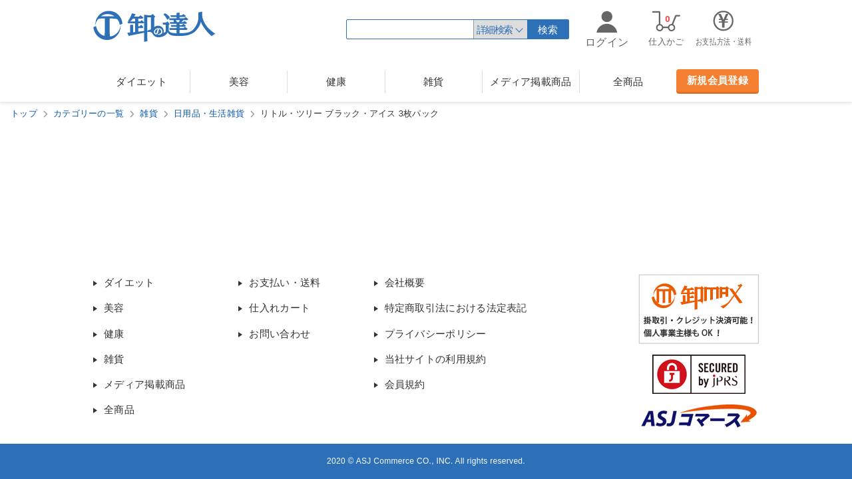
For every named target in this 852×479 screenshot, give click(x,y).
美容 (239, 81)
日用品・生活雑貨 (209, 113)
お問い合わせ (279, 333)
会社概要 (405, 282)
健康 (336, 81)
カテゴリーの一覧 (88, 113)
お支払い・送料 (284, 282)
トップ (24, 113)
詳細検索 (495, 29)
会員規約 (405, 384)
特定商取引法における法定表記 (456, 307)
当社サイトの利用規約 (436, 359)
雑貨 (433, 81)
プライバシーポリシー (436, 333)
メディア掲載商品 (530, 81)
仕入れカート (279, 307)
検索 (548, 29)
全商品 (628, 81)
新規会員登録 (717, 80)
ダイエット (141, 81)
